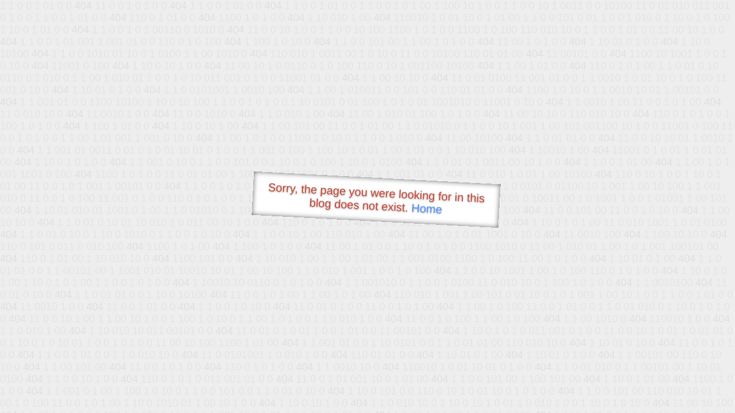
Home (426, 208)
